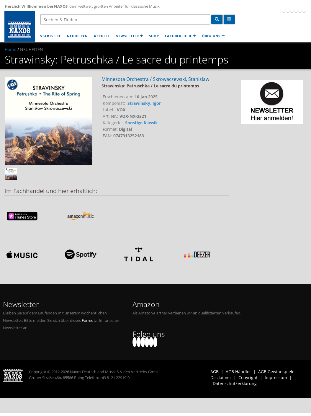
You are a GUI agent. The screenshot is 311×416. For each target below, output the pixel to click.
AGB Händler (238, 371)
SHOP (154, 36)
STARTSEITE (50, 36)
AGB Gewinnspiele (276, 371)
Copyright (248, 377)
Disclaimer (220, 377)
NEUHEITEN (77, 36)
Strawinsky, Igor (144, 103)
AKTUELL (102, 36)
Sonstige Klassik (141, 122)
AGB (214, 371)
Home (10, 49)
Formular (90, 320)
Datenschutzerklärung (235, 383)
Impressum (276, 377)
